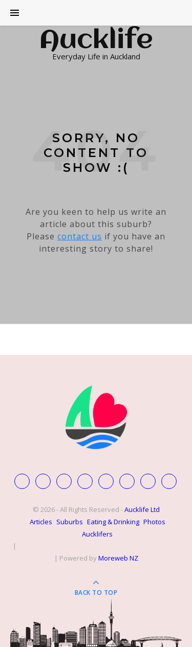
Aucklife (96, 41)
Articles (41, 521)
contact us (79, 236)
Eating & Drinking (113, 521)
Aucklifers (97, 534)
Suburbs (69, 521)
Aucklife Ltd (142, 509)
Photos (154, 521)
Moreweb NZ (118, 558)
